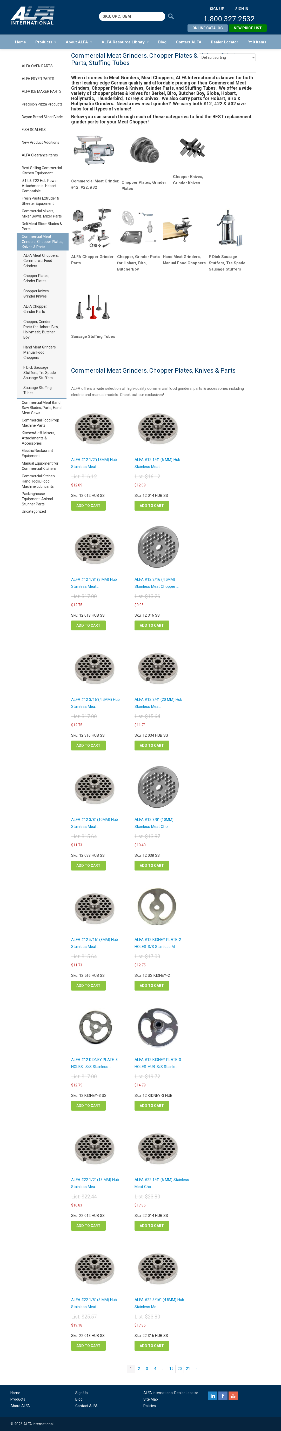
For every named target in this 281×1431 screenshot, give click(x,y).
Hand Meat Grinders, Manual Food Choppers (40, 352)
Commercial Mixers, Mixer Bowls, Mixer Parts (42, 213)
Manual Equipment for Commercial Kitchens (40, 466)
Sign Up (81, 1393)
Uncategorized (34, 511)
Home (20, 42)
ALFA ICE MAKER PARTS (42, 91)
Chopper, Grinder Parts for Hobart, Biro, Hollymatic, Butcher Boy (41, 329)
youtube (233, 1396)
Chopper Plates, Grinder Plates (36, 278)
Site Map (150, 1399)
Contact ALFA (189, 42)
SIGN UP (217, 9)
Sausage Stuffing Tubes (37, 390)
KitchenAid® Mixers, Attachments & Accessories (38, 438)
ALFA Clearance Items (40, 155)
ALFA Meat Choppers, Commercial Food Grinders (41, 260)
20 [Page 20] (180, 1368)
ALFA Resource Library (125, 42)
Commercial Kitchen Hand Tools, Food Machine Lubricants (38, 481)
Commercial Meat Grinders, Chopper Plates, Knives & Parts (42, 241)
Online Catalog (207, 28)
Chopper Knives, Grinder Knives (36, 293)
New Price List (248, 28)
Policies (149, 1406)
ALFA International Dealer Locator (170, 1393)
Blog (162, 42)
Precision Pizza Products (42, 104)
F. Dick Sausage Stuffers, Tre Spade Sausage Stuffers (39, 372)
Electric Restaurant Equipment (37, 453)
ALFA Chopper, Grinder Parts (35, 309)
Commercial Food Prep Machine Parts (40, 422)
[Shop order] (227, 57)
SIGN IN (241, 9)
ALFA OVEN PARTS (37, 66)
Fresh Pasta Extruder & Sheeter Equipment (40, 201)
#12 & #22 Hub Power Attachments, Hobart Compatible (40, 186)
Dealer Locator (224, 42)
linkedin (212, 1396)
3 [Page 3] (147, 1368)
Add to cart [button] (88, 506)
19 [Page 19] (171, 1368)
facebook (223, 1396)
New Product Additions (40, 142)
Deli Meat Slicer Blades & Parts (42, 226)
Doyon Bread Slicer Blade (42, 117)
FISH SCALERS (34, 130)
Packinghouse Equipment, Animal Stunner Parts (37, 499)
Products (45, 42)
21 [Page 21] (188, 1368)
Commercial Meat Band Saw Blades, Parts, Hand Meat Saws (42, 407)
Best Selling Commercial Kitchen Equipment (42, 170)
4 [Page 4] (155, 1368)
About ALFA (79, 42)
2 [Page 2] (139, 1368)
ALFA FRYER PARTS (38, 79)
